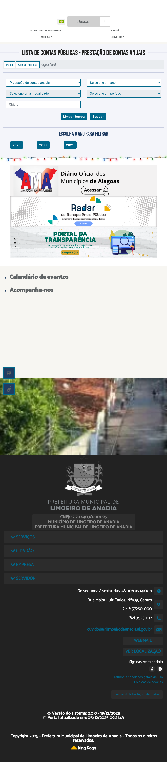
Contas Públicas (27, 65)
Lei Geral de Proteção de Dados (137, 694)
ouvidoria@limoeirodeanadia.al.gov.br (119, 629)
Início (9, 65)
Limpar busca (74, 116)
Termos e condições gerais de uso (138, 677)
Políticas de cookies (148, 682)
